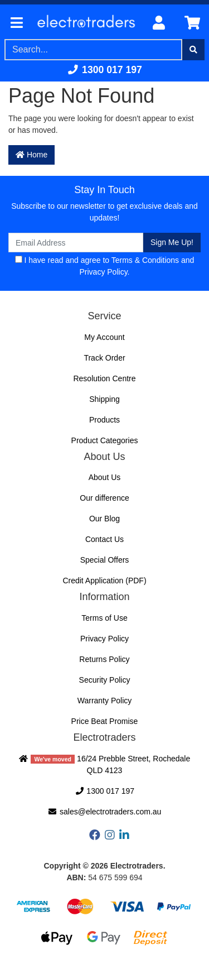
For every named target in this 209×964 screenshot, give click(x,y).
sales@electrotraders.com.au (105, 811)
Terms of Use (104, 617)
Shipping (104, 399)
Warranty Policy (104, 700)
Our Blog (104, 518)
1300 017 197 (104, 69)
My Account (104, 337)
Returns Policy (104, 659)
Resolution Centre (104, 378)
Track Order (104, 357)
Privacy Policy (104, 271)
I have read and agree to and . (105, 266)
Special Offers (104, 559)
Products (104, 419)
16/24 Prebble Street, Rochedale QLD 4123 (105, 764)
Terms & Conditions (145, 260)
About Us (105, 477)
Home (31, 154)
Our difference (104, 497)
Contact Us (104, 539)
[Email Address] (75, 242)
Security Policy (104, 679)
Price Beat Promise (104, 721)
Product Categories (104, 440)
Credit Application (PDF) (104, 580)
